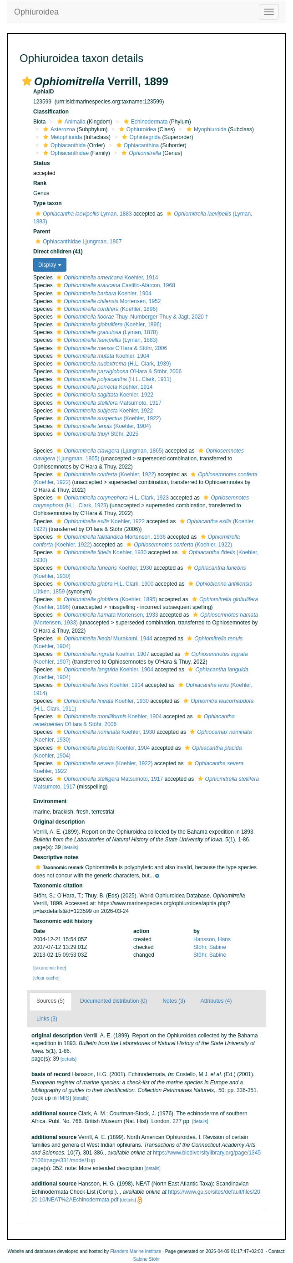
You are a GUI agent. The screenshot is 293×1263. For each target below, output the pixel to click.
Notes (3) (173, 1001)
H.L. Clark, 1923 (111, 498)
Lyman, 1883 (82, 214)
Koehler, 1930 (100, 552)
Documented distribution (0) (113, 1001)
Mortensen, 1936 (110, 537)
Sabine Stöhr (146, 1259)
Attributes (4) (216, 1001)
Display (49, 265)
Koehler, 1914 (106, 277)
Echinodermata (144, 122)
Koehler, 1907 (101, 654)
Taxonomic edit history (62, 921)
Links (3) (46, 1019)
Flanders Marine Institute (135, 1251)
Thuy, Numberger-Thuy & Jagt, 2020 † (131, 317)
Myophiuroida (205, 129)
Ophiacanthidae (65, 153)
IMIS (64, 1098)
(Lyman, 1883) (105, 340)
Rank (39, 183)
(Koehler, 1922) (107, 418)
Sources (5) (50, 1001)
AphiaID (43, 91)
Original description (59, 822)
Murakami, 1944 (103, 638)
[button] (27, 81)
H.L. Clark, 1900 (103, 584)
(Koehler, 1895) (105, 599)
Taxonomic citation (57, 885)
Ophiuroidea (36, 11)
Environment (49, 801)
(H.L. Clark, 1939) (112, 364)
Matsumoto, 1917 (108, 403)
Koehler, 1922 (103, 395)
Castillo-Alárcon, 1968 (114, 285)
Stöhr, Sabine (209, 947)
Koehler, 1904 (103, 293)
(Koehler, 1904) (102, 426)
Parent (41, 231)
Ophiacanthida (63, 145)
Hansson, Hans (212, 939)
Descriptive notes (56, 857)
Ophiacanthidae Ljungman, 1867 (77, 241)
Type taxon (47, 203)
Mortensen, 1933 (106, 615)
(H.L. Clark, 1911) (113, 379)
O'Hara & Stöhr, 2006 (110, 348)
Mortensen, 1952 (107, 301)
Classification (51, 111)
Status (41, 163)
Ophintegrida (140, 137)
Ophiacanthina (136, 145)
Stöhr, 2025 (96, 434)
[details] (70, 847)
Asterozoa (58, 129)
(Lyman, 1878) (106, 332)
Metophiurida (61, 137)
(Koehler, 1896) (105, 309)
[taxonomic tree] (49, 967)
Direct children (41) (58, 251)
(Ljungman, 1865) (108, 451)
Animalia (70, 122)
